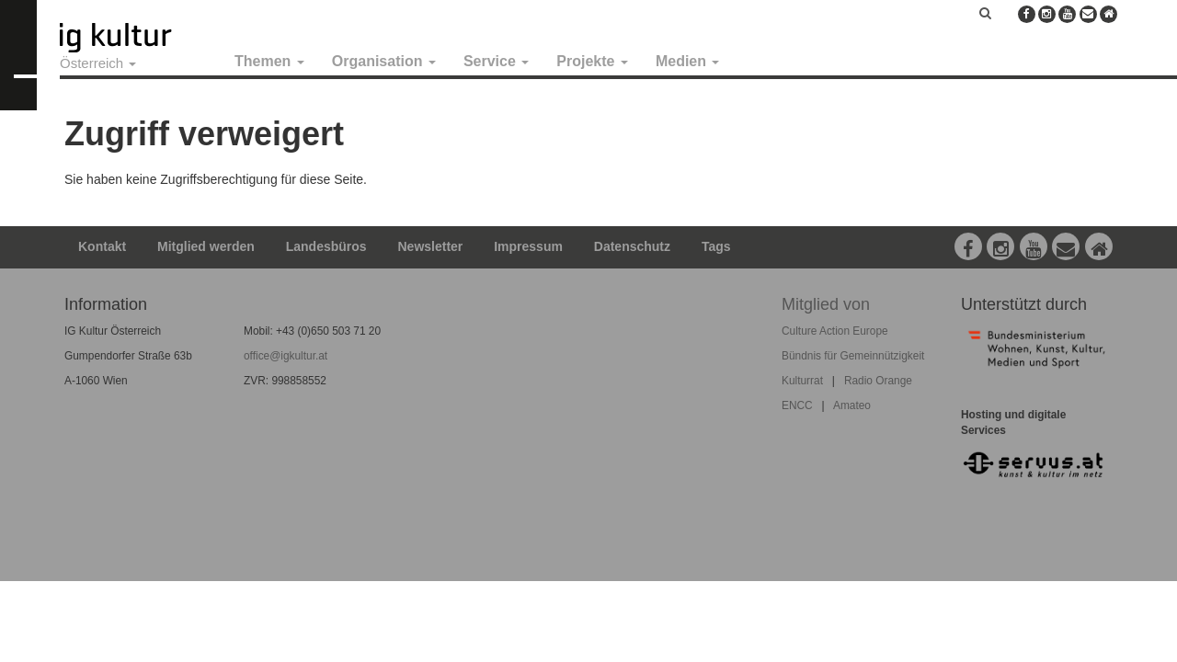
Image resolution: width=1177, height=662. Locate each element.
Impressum (528, 246)
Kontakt (102, 246)
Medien (688, 61)
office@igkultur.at (285, 355)
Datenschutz (632, 246)
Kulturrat (802, 380)
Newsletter (430, 246)
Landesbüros (326, 246)
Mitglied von (826, 304)
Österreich (98, 63)
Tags (716, 246)
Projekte (592, 61)
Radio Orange (878, 380)
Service (496, 61)
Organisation (384, 61)
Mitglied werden (206, 246)
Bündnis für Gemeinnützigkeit (853, 355)
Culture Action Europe (835, 331)
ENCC (797, 405)
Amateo (852, 405)
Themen (269, 61)
